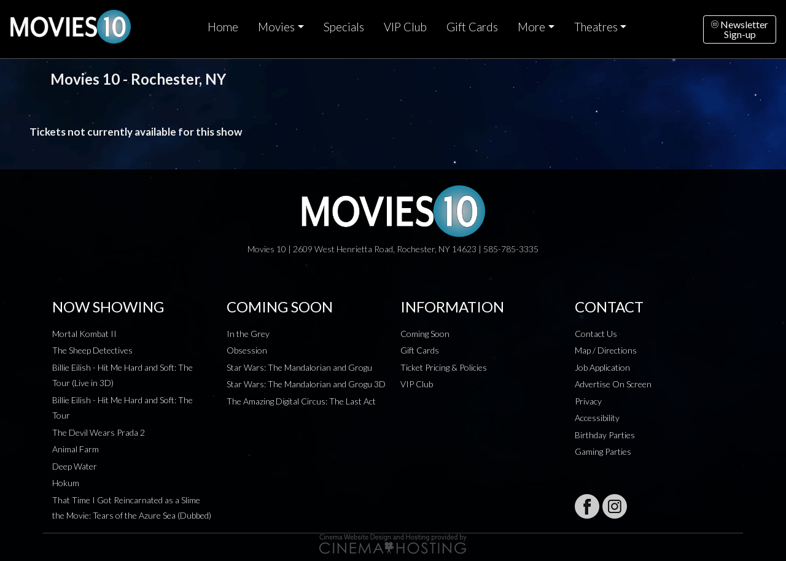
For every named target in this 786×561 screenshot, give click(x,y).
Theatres (596, 27)
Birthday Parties (605, 435)
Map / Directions (606, 350)
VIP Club (405, 27)
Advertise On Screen (613, 384)
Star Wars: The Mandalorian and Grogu (299, 367)
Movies (276, 27)
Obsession (247, 350)
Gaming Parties (603, 451)
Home (223, 27)
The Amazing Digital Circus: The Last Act (301, 401)
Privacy (588, 401)
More (531, 27)
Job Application (602, 367)
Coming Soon (424, 333)
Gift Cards (472, 27)
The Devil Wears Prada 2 (98, 432)
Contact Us (596, 333)
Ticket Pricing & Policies (443, 367)
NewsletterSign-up (739, 29)
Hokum (65, 483)
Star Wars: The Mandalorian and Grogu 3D (306, 384)
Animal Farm (75, 449)
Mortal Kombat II (84, 333)
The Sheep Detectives (92, 350)
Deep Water (74, 466)
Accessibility (597, 417)
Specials (344, 27)
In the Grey (248, 333)
